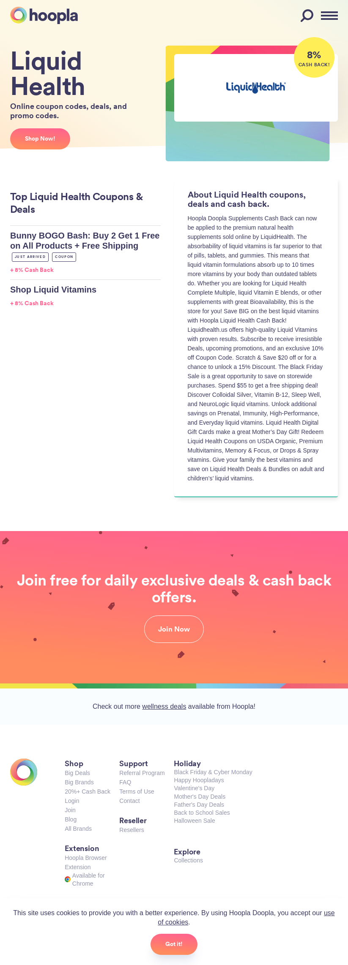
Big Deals (77, 773)
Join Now (174, 629)
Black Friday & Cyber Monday (213, 772)
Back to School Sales (202, 812)
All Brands (78, 828)
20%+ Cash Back (87, 791)
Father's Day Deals (199, 804)
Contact (129, 800)
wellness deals (164, 706)
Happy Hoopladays (199, 780)
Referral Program (141, 773)
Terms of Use (136, 791)
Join (70, 810)
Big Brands (79, 782)
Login (72, 800)
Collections (188, 860)
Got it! (174, 944)
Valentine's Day (194, 788)
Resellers (131, 830)
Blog (71, 819)
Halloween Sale (194, 820)
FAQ (125, 782)
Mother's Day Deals (199, 796)
